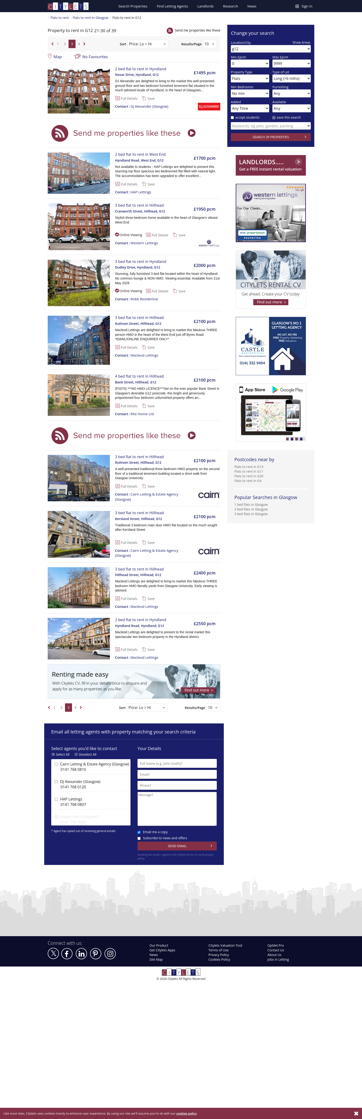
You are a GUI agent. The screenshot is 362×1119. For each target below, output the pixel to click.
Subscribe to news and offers (162, 838)
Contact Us (276, 950)
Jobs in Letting (278, 959)
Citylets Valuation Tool (225, 945)
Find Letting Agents (172, 6)
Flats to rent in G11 (248, 471)
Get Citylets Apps (162, 950)
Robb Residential (136, 299)
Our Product (158, 945)
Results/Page (191, 44)
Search (132, 6)
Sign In (303, 6)
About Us (275, 955)
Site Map (156, 959)
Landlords (205, 6)
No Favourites (95, 56)
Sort (123, 44)
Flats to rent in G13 (248, 466)
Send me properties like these (197, 30)
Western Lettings (136, 243)
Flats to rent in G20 (248, 476)
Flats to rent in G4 (247, 480)
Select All (62, 754)
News (252, 6)
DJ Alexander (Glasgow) (141, 106)
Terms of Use (218, 950)
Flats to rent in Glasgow (90, 17)
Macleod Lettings (136, 355)
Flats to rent (60, 17)
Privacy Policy (218, 955)
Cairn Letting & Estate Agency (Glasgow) (146, 496)
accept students (245, 117)
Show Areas (301, 42)
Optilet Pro (276, 945)
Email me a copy (153, 832)
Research (230, 6)
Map (58, 56)
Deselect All (87, 754)
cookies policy (186, 1113)
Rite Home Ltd (134, 413)
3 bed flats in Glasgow (251, 514)
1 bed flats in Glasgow (251, 504)
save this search (289, 117)
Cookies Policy (219, 959)
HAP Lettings (133, 192)
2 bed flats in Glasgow (251, 509)
